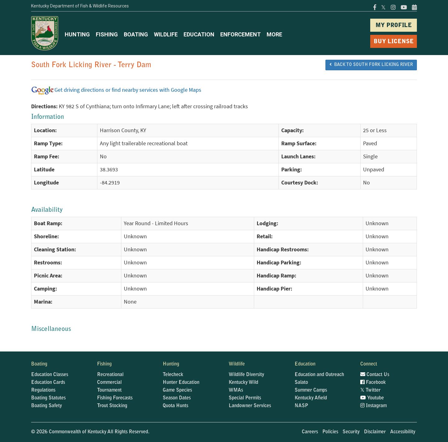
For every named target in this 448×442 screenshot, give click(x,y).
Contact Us (374, 374)
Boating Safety (46, 405)
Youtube (372, 398)
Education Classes (49, 374)
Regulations (43, 390)
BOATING (136, 34)
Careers (310, 432)
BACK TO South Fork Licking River (371, 64)
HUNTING (77, 34)
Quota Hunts (175, 405)
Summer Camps (311, 390)
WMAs (236, 390)
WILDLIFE (166, 34)
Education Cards (48, 382)
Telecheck (173, 374)
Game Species (177, 390)
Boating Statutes (48, 398)
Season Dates (177, 398)
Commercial (109, 382)
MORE (274, 34)
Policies (330, 432)
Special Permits (245, 398)
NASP (301, 405)
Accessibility (402, 432)
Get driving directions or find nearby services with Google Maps (116, 89)
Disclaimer (375, 432)
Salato (301, 382)
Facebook (373, 382)
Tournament (109, 390)
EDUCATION (199, 34)
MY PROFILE (394, 26)
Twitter (370, 390)
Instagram (373, 405)
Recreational (110, 374)
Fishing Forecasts (115, 398)
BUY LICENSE (394, 42)
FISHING (107, 34)
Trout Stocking (112, 405)
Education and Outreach (319, 374)
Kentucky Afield (311, 398)
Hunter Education (181, 382)
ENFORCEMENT (240, 34)
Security (351, 432)
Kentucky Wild (243, 382)
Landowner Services (250, 405)
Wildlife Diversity (246, 374)
